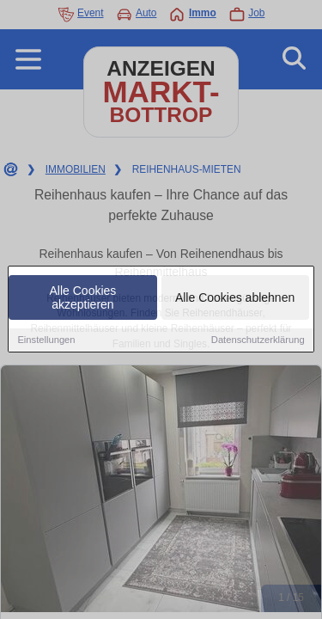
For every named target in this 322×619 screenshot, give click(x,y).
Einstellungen (46, 340)
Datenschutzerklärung (258, 340)
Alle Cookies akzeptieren (83, 298)
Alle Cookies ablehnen (235, 298)
